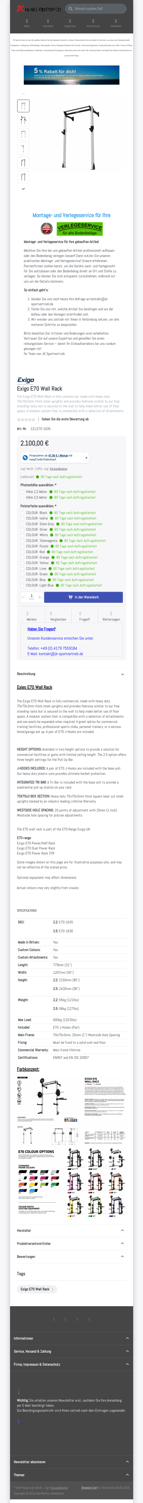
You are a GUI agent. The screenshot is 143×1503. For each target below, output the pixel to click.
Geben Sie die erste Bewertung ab (65, 419)
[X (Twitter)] (66, 1319)
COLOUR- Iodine (61, 518)
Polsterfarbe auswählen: (37, 506)
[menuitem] (37, 1289)
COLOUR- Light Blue (64, 585)
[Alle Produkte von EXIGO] (25, 380)
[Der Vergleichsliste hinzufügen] (58, 616)
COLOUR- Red (59, 552)
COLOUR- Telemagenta (66, 540)
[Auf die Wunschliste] (32, 616)
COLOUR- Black (61, 513)
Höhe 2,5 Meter (61, 497)
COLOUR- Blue (60, 580)
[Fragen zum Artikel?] (84, 616)
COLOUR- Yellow (61, 563)
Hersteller (24, 1230)
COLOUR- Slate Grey (64, 524)
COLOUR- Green (61, 574)
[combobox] (96, 9)
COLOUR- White (61, 535)
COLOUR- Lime (60, 568)
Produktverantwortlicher (34, 1243)
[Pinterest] (89, 1319)
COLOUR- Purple (61, 546)
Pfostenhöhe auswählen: (37, 485)
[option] (23, 106)
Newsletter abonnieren (29, 1462)
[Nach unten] (23, 189)
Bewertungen (26, 1256)
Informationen (23, 1338)
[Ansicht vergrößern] (79, 135)
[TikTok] (78, 1319)
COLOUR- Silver (61, 529)
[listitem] (79, 135)
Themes (19, 1475)
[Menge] (31, 597)
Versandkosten (58, 469)
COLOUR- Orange (62, 557)
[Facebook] (54, 1319)
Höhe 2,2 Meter (61, 491)
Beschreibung (26, 673)
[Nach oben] (23, 94)
